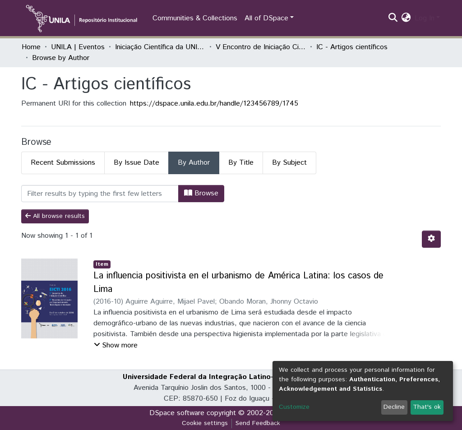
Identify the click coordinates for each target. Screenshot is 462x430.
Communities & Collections (194, 18)
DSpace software (176, 413)
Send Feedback (258, 423)
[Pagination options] (431, 239)
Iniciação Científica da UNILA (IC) (160, 47)
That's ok (427, 407)
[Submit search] (393, 18)
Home (31, 47)
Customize (294, 407)
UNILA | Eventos (78, 47)
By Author (194, 162)
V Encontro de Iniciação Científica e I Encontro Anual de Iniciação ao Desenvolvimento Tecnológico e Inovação (261, 47)
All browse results (55, 216)
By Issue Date (136, 162)
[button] (406, 18)
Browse (201, 193)
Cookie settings (205, 423)
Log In (424, 18)
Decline (394, 407)
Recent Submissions (63, 162)
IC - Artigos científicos (352, 47)
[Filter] (100, 193)
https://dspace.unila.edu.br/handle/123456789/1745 (214, 103)
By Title (241, 162)
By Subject (289, 162)
